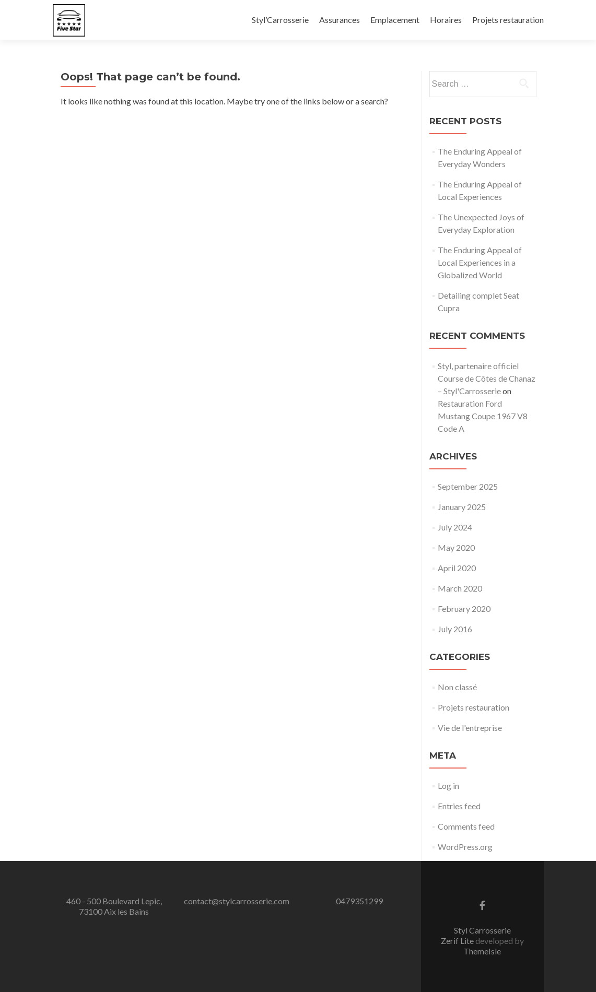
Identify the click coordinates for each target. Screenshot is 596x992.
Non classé (457, 687)
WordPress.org (465, 847)
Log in (448, 785)
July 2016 (455, 629)
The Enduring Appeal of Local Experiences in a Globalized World (480, 262)
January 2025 (462, 507)
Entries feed (459, 806)
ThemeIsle (482, 951)
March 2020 (460, 588)
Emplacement (394, 20)
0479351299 (359, 901)
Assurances (339, 20)
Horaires (446, 20)
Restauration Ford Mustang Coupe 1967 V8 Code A (483, 415)
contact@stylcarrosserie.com (236, 901)
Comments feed (466, 826)
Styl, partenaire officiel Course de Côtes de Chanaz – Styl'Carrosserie (486, 378)
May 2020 (456, 547)
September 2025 (468, 486)
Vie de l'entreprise (470, 728)
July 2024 (455, 527)
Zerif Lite (458, 941)
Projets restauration (508, 20)
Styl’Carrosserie (280, 20)
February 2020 (464, 608)
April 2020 (457, 568)
